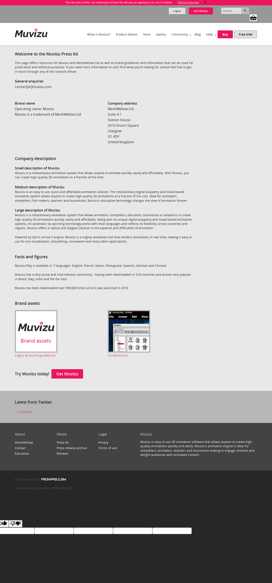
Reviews (62, 453)
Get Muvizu (67, 373)
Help (209, 34)
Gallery (161, 34)
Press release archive (72, 448)
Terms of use (107, 448)
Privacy (103, 442)
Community (179, 34)
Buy (225, 34)
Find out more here (188, 2)
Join (201, 11)
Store (146, 34)
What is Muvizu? (98, 34)
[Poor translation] (15, 523)
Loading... (24, 411)
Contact (20, 448)
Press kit (63, 442)
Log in (177, 11)
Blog (198, 34)
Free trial (245, 34)
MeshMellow (24, 442)
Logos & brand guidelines (35, 355)
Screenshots (118, 355)
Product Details (126, 34)
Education (22, 453)
